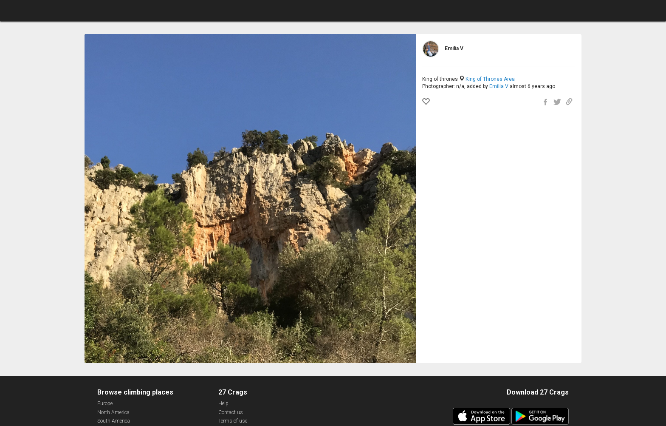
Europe (105, 403)
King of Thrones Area (490, 79)
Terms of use (232, 421)
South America (113, 421)
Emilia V (498, 86)
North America (113, 412)
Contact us (230, 412)
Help (223, 403)
